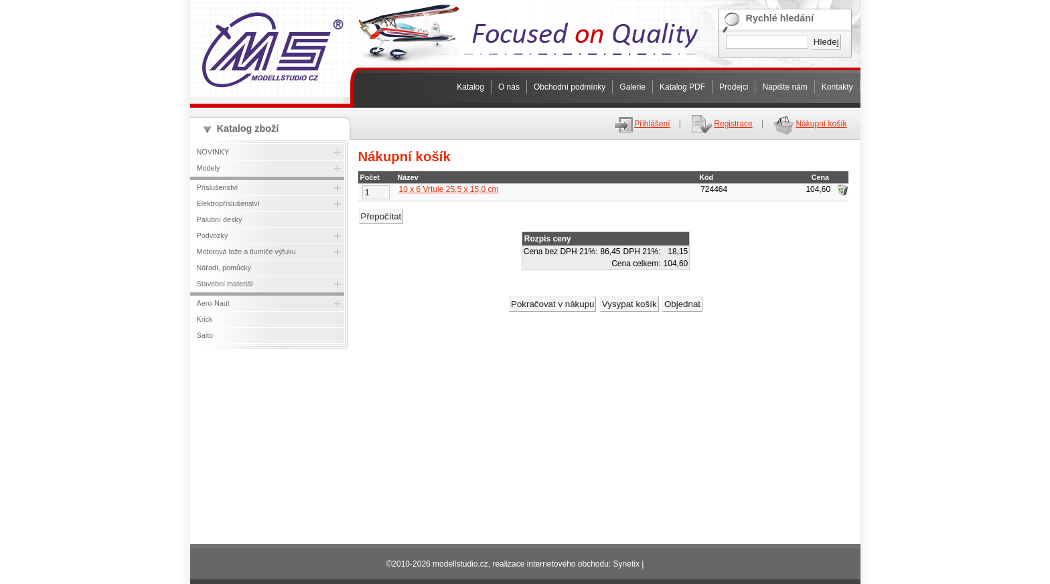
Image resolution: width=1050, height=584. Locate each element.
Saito (205, 335)
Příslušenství (217, 187)
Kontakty (837, 87)
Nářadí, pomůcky (224, 268)
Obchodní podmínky (569, 87)
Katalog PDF (682, 87)
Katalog (470, 87)
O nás (509, 87)
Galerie (632, 87)
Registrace (721, 123)
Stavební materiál (225, 284)
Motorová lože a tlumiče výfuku (246, 252)
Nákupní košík (809, 123)
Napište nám (784, 87)
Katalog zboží (248, 128)
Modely (208, 168)
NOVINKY (213, 152)
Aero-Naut (213, 303)
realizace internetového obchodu (550, 564)
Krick (205, 319)
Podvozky (212, 235)
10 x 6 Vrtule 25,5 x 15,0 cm (449, 189)
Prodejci (733, 87)
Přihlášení (641, 123)
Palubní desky (219, 219)
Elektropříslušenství (228, 203)
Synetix (626, 564)
